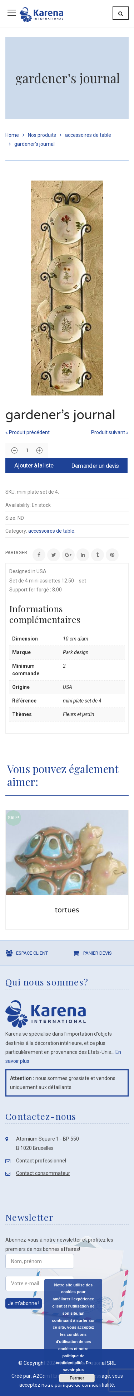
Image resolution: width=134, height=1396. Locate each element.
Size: (10, 518)
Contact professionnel (41, 1161)
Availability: (18, 505)
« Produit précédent (27, 432)
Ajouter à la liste (34, 465)
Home (12, 135)
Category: (16, 531)
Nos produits (42, 135)
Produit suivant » (110, 432)
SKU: (10, 492)
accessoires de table (88, 135)
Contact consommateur (43, 1173)
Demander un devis (95, 465)
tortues (67, 910)
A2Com (41, 1376)
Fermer (76, 1378)
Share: (5, 552)
